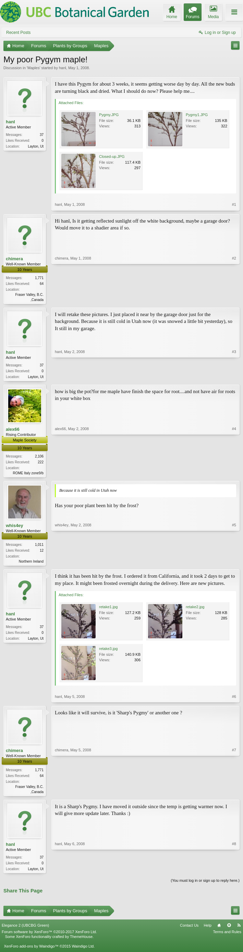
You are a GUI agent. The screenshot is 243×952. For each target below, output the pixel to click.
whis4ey (14, 527)
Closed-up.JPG (112, 156)
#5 (234, 563)
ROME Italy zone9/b (28, 474)
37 (42, 135)
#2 (234, 299)
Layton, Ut (36, 146)
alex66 (13, 430)
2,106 (39, 458)
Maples (33, 68)
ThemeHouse (81, 941)
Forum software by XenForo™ (49, 936)
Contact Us (189, 929)
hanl (62, 68)
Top (229, 929)
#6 (234, 699)
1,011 (39, 547)
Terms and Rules (227, 936)
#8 (234, 871)
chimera (14, 258)
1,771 (39, 278)
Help (207, 929)
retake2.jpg (195, 609)
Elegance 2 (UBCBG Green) (25, 929)
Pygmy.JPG (109, 115)
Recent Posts (18, 32)
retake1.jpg (108, 609)
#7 (234, 793)
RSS (238, 929)
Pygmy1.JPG (197, 115)
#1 (234, 204)
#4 (234, 474)
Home (219, 929)
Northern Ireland (31, 563)
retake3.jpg (108, 651)
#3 (234, 377)
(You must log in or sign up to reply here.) (205, 884)
